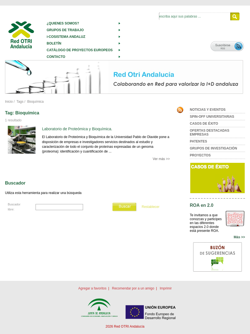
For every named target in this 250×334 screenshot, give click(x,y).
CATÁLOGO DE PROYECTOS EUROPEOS (80, 50)
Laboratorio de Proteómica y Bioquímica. (77, 129)
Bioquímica (35, 102)
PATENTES (198, 141)
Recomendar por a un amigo (133, 288)
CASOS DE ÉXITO (204, 124)
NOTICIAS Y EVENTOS (208, 110)
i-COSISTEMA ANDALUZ (66, 37)
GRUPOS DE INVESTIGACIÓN (213, 148)
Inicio (9, 102)
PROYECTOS (200, 155)
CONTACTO (56, 57)
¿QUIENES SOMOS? (63, 23)
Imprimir (166, 288)
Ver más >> (161, 159)
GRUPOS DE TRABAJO (65, 30)
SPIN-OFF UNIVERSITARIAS (212, 117)
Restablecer (150, 207)
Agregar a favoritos (92, 288)
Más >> (239, 237)
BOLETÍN (54, 43)
